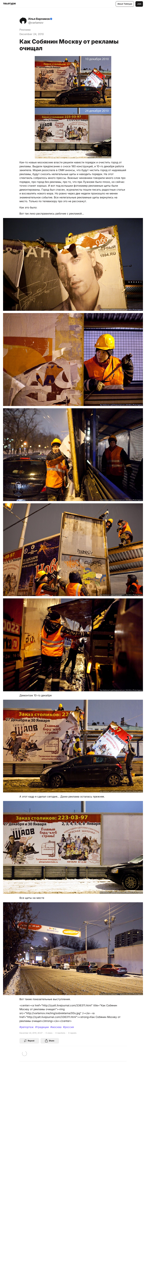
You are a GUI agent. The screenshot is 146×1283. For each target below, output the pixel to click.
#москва (56, 1027)
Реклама (25, 29)
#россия (68, 1027)
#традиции (42, 1027)
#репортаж (26, 1027)
